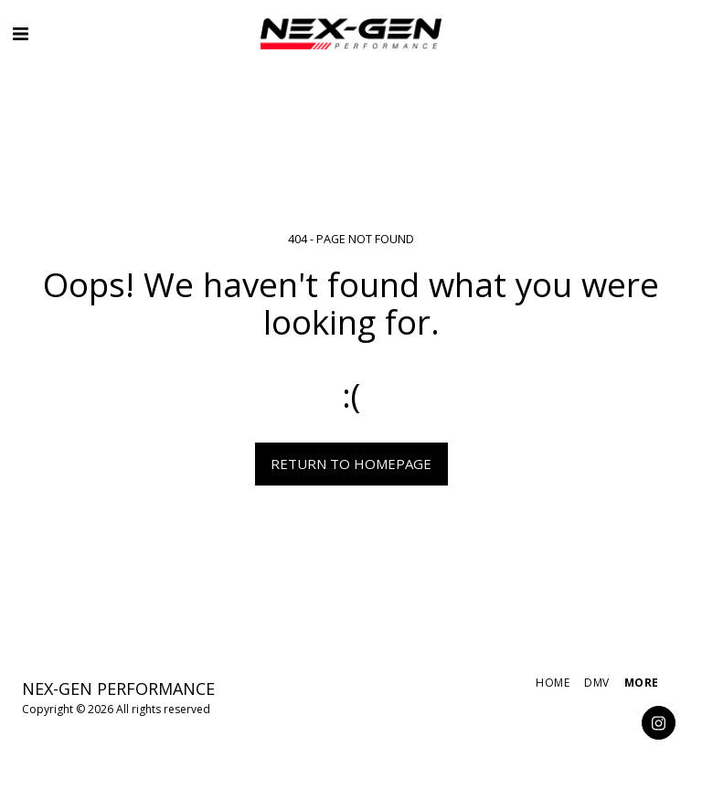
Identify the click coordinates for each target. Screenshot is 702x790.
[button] (20, 33)
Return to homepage (351, 463)
